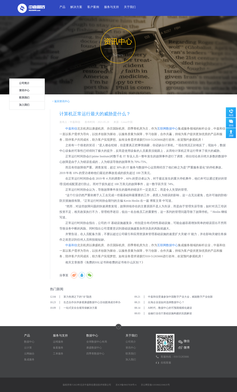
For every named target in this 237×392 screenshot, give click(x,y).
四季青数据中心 (95, 353)
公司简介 (24, 83)
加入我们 (24, 104)
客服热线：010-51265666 (175, 356)
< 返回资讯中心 (61, 101)
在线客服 (166, 362)
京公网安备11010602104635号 (155, 384)
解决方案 (76, 7)
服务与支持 (111, 7)
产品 (62, 7)
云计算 (28, 347)
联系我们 (24, 97)
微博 (187, 347)
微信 (187, 341)
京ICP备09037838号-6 (126, 384)
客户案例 (93, 7)
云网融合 (29, 353)
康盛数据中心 (94, 347)
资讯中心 (24, 90)
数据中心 (29, 341)
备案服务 (58, 347)
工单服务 (58, 353)
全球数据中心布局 (96, 341)
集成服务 (29, 359)
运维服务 (58, 341)
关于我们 (130, 7)
